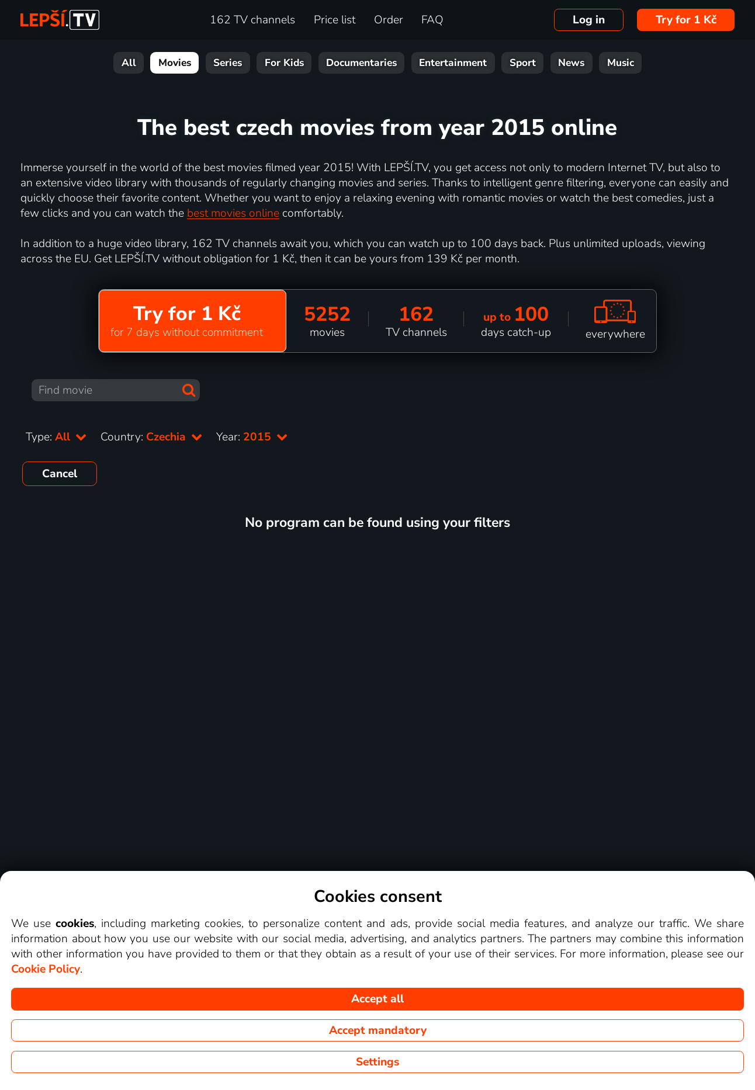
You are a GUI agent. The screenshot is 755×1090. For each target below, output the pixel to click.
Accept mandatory (378, 1030)
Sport (523, 63)
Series (227, 63)
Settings (377, 1062)
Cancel (59, 473)
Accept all (377, 998)
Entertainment (453, 63)
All (129, 63)
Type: (56, 437)
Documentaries (361, 63)
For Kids (284, 63)
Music (620, 63)
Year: (252, 437)
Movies (174, 63)
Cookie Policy (45, 969)
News (571, 63)
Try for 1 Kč (686, 19)
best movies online (233, 213)
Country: (151, 437)
